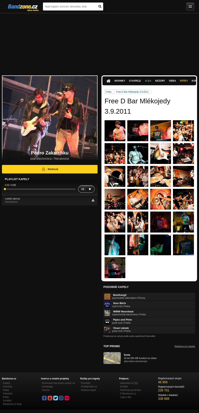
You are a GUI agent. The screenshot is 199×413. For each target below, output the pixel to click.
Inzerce (46, 390)
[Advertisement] (99, 42)
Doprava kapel (88, 390)
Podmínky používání (130, 390)
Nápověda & (129, 383)
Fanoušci (7, 393)
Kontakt (124, 386)
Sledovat (49, 169)
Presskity (86, 383)
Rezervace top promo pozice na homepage (58, 385)
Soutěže (7, 400)
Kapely (6, 383)
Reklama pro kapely (185, 346)
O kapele (135, 80)
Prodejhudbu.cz (89, 386)
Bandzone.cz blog (12, 404)
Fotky (184, 80)
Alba (148, 80)
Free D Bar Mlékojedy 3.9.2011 (132, 92)
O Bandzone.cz (128, 393)
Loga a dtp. (126, 397)
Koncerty (7, 386)
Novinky (119, 80)
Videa (172, 80)
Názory (160, 80)
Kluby (6, 397)
